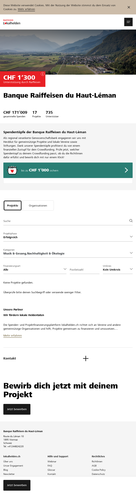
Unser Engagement (13, 465)
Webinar (52, 461)
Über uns (8, 461)
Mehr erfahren (26, 9)
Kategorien (9, 249)
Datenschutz (98, 474)
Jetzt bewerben (17, 409)
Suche (6, 221)
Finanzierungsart (11, 266)
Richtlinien (97, 461)
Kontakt (52, 474)
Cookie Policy (99, 470)
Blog (5, 470)
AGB (94, 465)
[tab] (13, 205)
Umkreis (107, 266)
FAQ (50, 465)
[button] (128, 22)
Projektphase (10, 233)
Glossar (51, 470)
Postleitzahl (76, 269)
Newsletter (9, 474)
